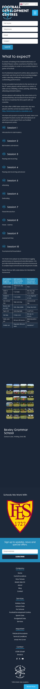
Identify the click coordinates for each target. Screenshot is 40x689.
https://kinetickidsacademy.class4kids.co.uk (17, 111)
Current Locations (20, 576)
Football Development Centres (20, 612)
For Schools (20, 609)
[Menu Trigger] (35, 13)
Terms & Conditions (20, 636)
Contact (20, 591)
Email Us (20, 654)
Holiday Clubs (20, 603)
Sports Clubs (20, 615)
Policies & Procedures (20, 633)
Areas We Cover (20, 639)
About (20, 585)
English (24, 4)
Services (20, 621)
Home (20, 573)
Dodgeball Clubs (20, 618)
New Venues (20, 579)
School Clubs (20, 606)
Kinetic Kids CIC (20, 582)
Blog (20, 588)
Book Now (31, 687)
